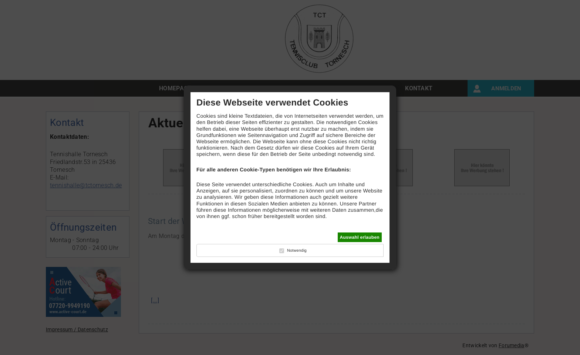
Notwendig (297, 250)
